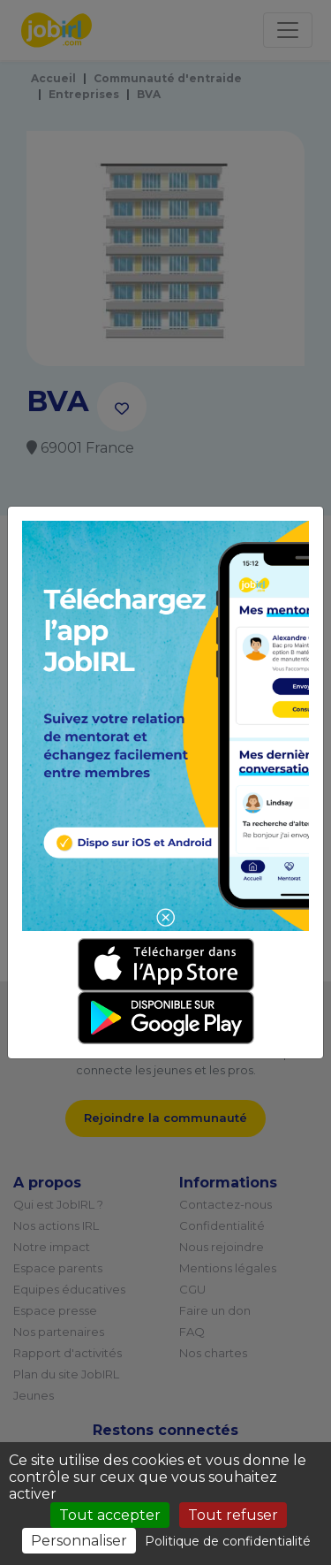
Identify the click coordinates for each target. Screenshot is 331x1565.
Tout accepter (110, 1515)
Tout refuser (233, 1515)
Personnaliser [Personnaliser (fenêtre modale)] (79, 1540)
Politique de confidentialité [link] (228, 1541)
